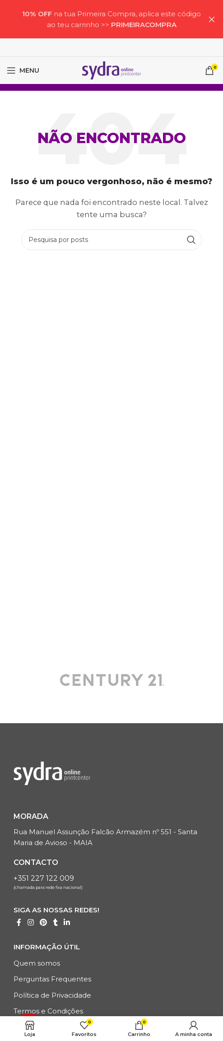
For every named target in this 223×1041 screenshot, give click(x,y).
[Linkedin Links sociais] (67, 922)
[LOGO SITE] (111, 69)
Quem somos (37, 963)
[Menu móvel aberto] (23, 70)
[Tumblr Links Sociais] (55, 922)
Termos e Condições (48, 1011)
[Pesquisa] (111, 239)
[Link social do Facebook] (19, 922)
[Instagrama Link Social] (30, 922)
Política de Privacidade (52, 995)
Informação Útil (47, 947)
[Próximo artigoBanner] (211, 19)
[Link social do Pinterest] (43, 922)
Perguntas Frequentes (52, 979)
